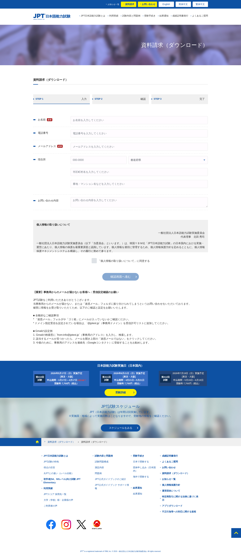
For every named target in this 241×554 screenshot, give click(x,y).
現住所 (42, 159)
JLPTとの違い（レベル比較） (59, 473)
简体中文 (183, 4)
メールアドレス (50, 146)
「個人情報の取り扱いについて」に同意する (124, 261)
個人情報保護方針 (171, 485)
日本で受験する (141, 461)
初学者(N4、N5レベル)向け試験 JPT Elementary (62, 481)
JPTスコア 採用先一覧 (55, 494)
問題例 (98, 473)
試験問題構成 (101, 461)
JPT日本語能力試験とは (56, 455)
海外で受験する (141, 476)
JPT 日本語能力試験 (53, 17)
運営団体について (171, 490)
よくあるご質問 (170, 461)
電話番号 (43, 133)
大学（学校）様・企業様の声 (58, 500)
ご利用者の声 (50, 505)
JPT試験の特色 (51, 461)
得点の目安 (49, 467)
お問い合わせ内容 (48, 200)
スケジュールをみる (120, 428)
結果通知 (137, 488)
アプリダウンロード (172, 505)
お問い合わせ (148, 4)
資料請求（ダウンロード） (59, 441)
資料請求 (129, 4)
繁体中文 (200, 4)
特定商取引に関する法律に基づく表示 (180, 498)
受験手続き (138, 455)
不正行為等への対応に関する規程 (179, 511)
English (166, 4)
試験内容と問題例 (104, 455)
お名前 (45, 119)
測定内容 (99, 467)
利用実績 (48, 488)
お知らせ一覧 (113, 4)
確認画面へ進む (120, 276)
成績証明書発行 (170, 455)
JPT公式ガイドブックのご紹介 (110, 479)
